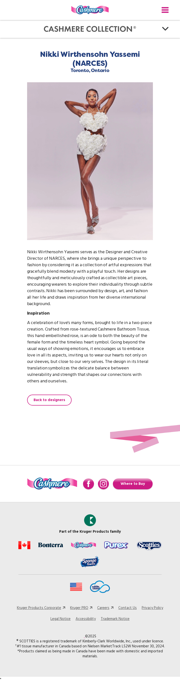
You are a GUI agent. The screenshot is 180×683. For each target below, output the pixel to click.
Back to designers (49, 400)
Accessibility (86, 619)
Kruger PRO (79, 608)
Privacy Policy (152, 608)
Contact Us (127, 608)
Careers (103, 608)
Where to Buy (133, 484)
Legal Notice (60, 619)
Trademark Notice (115, 619)
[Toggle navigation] (165, 10)
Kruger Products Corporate (39, 608)
